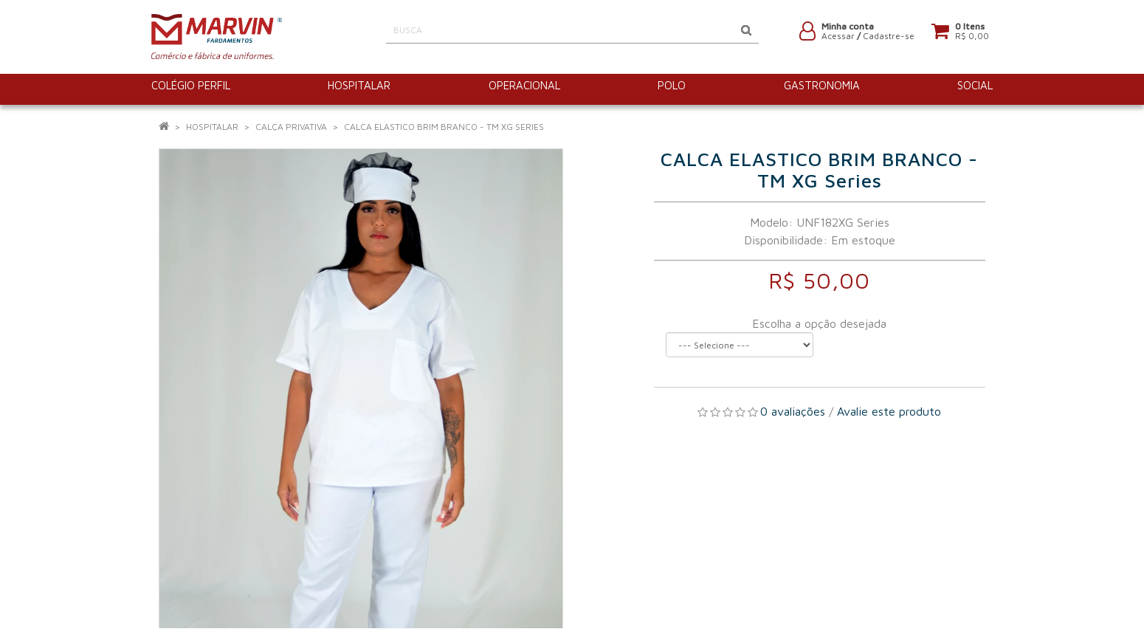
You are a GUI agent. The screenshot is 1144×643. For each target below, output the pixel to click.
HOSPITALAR (212, 126)
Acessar (838, 38)
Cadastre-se (888, 38)
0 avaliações (792, 411)
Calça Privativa (291, 126)
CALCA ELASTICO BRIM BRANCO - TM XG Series (444, 126)
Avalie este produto (889, 411)
